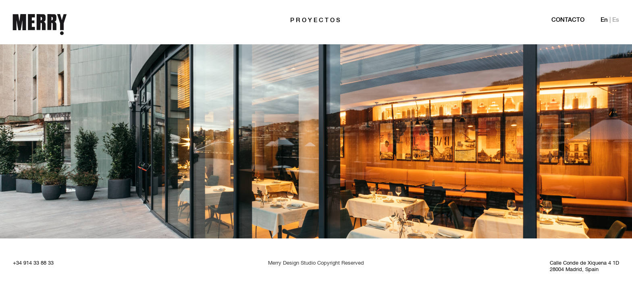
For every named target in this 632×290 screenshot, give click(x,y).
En (604, 20)
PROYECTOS (316, 20)
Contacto (567, 20)
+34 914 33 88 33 (33, 263)
